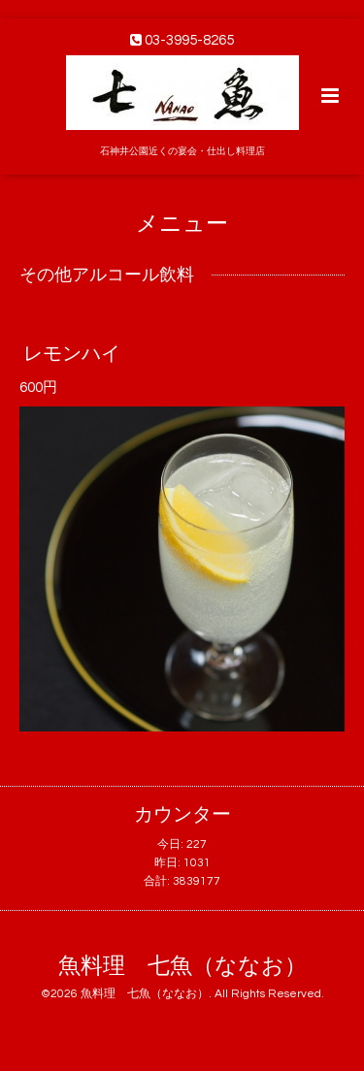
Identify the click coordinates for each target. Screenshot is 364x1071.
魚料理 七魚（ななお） (182, 967)
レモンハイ (71, 353)
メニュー (182, 223)
